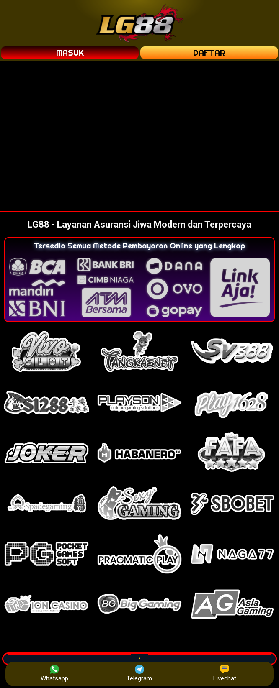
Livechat (224, 673)
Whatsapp (54, 673)
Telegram (139, 673)
